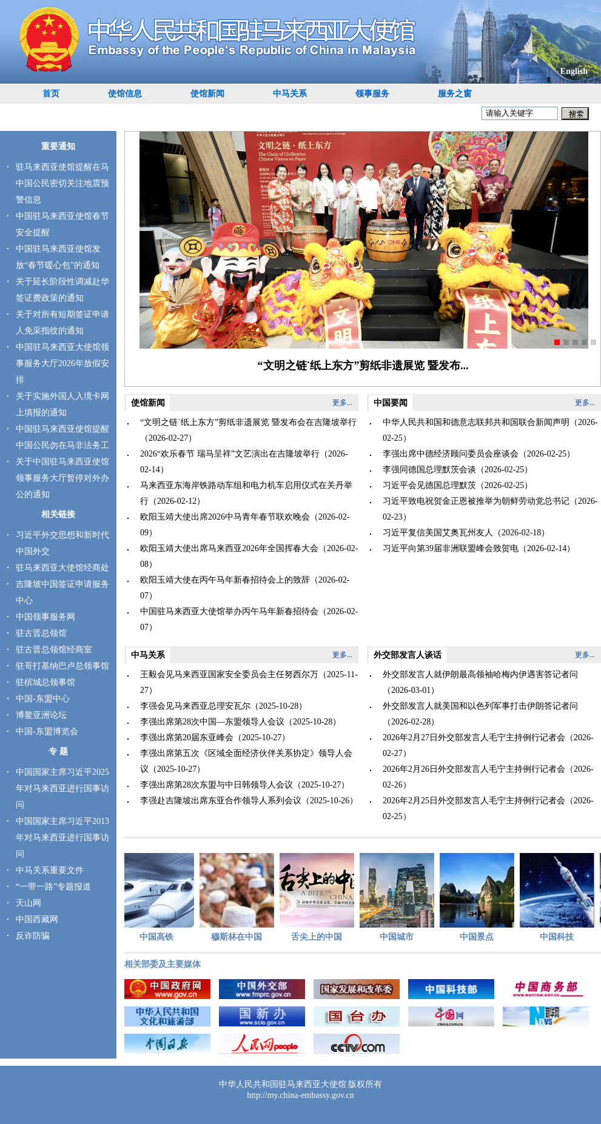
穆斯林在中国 (239, 897)
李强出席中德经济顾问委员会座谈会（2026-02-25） (479, 453)
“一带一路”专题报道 (53, 886)
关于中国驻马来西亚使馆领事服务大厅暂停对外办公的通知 (62, 478)
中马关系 (290, 93)
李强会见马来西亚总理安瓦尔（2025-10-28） (223, 706)
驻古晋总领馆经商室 (54, 649)
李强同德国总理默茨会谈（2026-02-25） (457, 469)
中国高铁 (159, 897)
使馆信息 (125, 93)
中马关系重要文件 (50, 870)
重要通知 (58, 146)
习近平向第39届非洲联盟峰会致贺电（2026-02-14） (479, 548)
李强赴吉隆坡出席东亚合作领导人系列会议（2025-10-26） (249, 800)
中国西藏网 (37, 919)
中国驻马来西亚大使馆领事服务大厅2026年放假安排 (62, 363)
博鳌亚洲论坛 (41, 715)
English (574, 71)
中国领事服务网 (45, 616)
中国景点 (479, 897)
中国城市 (399, 897)
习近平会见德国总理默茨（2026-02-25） (457, 485)
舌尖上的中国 (319, 897)
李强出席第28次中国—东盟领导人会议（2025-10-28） (240, 721)
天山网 (28, 903)
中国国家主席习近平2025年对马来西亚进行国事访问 (62, 788)
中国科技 (559, 897)
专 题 (58, 751)
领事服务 (372, 93)
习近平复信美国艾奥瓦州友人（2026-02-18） (466, 532)
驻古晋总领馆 (41, 633)
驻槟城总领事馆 (45, 682)
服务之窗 (455, 93)
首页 (50, 93)
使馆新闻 (207, 93)
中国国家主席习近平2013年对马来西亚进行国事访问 (62, 837)
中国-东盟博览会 (47, 731)
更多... (342, 402)
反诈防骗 (33, 935)
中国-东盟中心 (43, 698)
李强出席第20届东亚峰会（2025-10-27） (215, 737)
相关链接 (58, 514)
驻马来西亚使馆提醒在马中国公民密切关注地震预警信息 (62, 183)
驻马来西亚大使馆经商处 (62, 567)
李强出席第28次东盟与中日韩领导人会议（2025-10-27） (244, 784)
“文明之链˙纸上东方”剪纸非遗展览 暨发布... (363, 366)
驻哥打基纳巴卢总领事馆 (62, 666)
